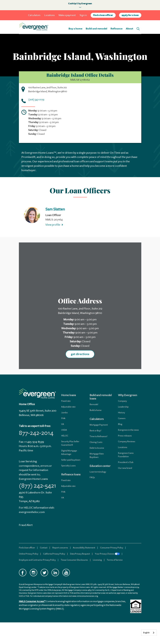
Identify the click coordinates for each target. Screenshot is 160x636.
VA (62, 424)
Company (122, 400)
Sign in (83, 15)
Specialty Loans (68, 465)
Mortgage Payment (99, 424)
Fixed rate (66, 400)
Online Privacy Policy (28, 553)
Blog (120, 424)
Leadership (123, 406)
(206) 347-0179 (36, 99)
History (121, 412)
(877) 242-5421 (37, 485)
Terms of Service (115, 559)
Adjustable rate (68, 406)
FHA (63, 418)
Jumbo (64, 412)
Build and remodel (96, 28)
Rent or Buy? (95, 430)
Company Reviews (126, 441)
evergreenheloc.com (32, 512)
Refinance (116, 28)
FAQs (92, 477)
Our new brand (125, 468)
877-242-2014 (36, 433)
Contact (43, 547)
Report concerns (60, 547)
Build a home (96, 410)
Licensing (97, 559)
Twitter (44, 572)
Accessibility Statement (84, 547)
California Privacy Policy (54, 553)
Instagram (33, 572)
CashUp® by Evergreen (80, 3)
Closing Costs (96, 442)
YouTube (66, 572)
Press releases (125, 435)
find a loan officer (103, 15)
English (146, 632)
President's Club (125, 462)
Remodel (94, 404)
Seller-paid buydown (70, 459)
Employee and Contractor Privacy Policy (37, 559)
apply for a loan (130, 15)
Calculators (34, 15)
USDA (64, 429)
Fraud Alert (26, 525)
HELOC (64, 435)
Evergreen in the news (128, 429)
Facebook (22, 572)
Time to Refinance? (98, 436)
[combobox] (149, 632)
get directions (80, 354)
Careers (121, 418)
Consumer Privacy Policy (111, 547)
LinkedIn (55, 572)
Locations (49, 15)
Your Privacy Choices (107, 553)
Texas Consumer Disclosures (74, 559)
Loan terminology (98, 471)
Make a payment (67, 15)
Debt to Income (97, 447)
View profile (52, 224)
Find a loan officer (27, 547)
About (129, 28)
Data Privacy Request (80, 553)
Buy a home (75, 28)
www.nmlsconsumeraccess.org (85, 596)
